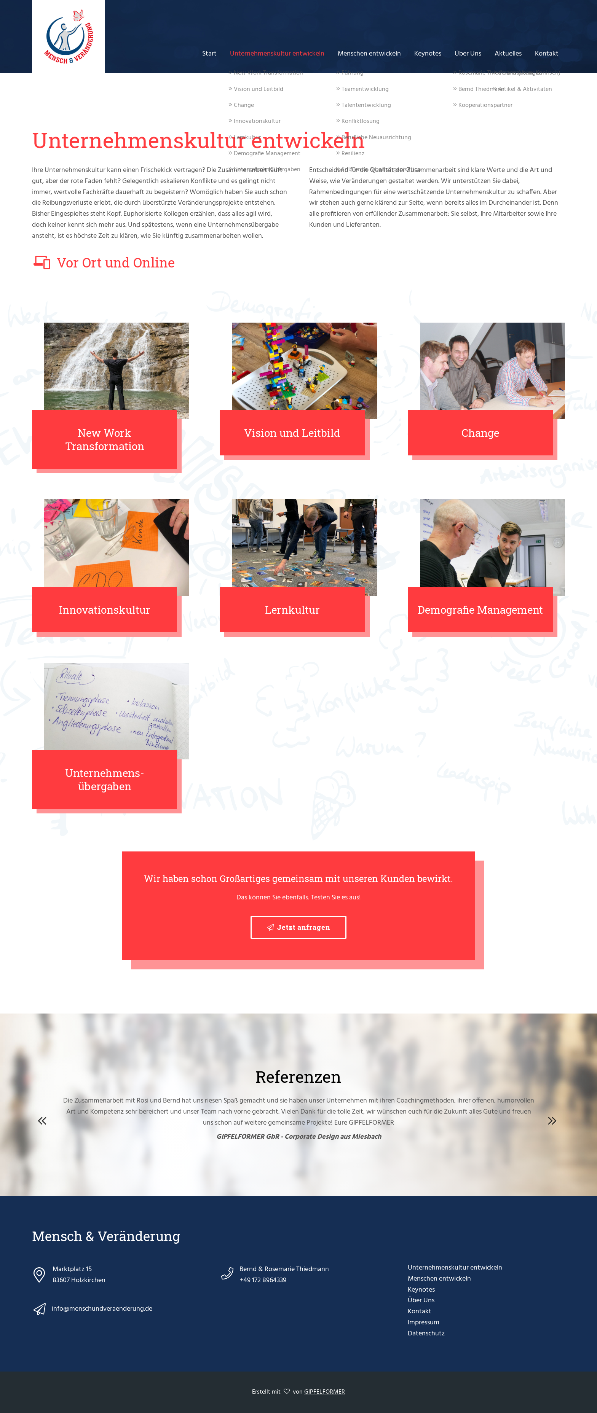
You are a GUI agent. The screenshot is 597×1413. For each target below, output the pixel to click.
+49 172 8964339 (262, 1280)
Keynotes (431, 53)
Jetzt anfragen (303, 927)
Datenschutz (426, 1333)
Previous (43, 1119)
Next (553, 1119)
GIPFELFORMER (324, 1392)
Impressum (423, 1322)
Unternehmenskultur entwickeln (283, 53)
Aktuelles (509, 53)
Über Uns (470, 53)
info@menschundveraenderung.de (102, 1309)
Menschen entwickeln (374, 53)
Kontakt (547, 53)
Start (216, 53)
